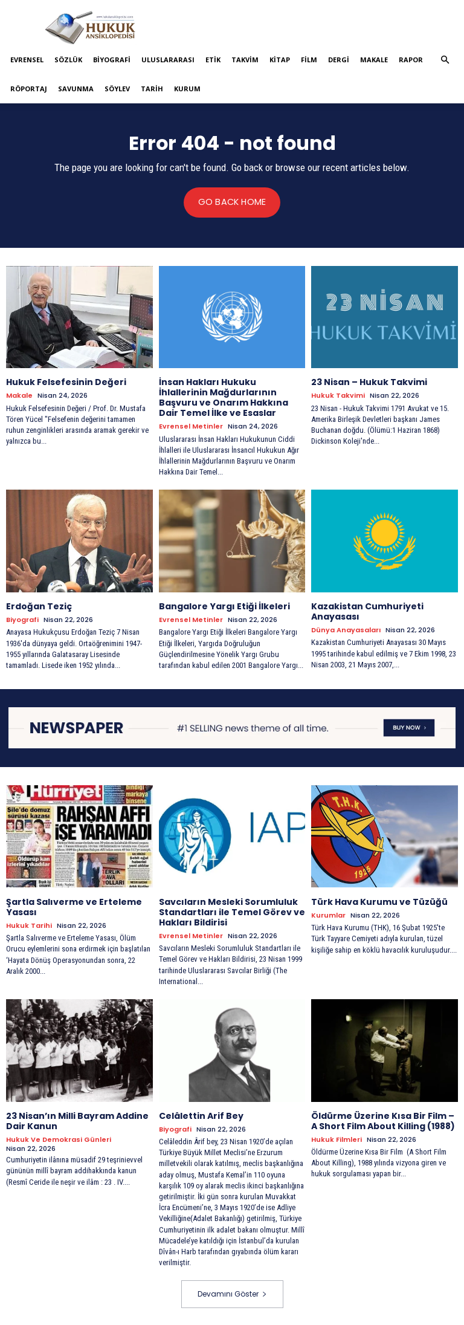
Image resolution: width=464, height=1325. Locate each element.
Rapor (411, 59)
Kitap (279, 59)
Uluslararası (168, 59)
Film (309, 59)
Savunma (76, 88)
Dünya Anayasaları (346, 629)
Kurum (187, 88)
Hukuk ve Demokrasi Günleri (58, 1138)
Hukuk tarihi (29, 924)
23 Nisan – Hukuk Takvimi (369, 382)
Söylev (117, 88)
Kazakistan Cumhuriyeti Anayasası (367, 611)
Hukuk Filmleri (336, 1138)
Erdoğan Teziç (39, 606)
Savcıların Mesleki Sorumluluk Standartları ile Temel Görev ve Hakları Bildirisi (232, 911)
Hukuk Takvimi (338, 396)
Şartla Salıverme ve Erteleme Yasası (74, 906)
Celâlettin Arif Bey (201, 1115)
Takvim (245, 59)
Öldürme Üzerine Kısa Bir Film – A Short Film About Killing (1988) (383, 1120)
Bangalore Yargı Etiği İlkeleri (224, 606)
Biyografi (111, 59)
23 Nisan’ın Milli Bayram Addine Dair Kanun (77, 1120)
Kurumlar (328, 915)
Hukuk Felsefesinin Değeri (66, 382)
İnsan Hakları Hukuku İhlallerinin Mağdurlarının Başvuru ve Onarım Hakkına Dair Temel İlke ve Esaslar (223, 397)
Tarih (152, 88)
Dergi (338, 59)
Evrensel (27, 59)
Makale (374, 59)
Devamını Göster (232, 1293)
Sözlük (68, 59)
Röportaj (28, 88)
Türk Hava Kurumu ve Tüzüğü (379, 901)
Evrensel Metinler (191, 426)
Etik (213, 59)
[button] (444, 60)
